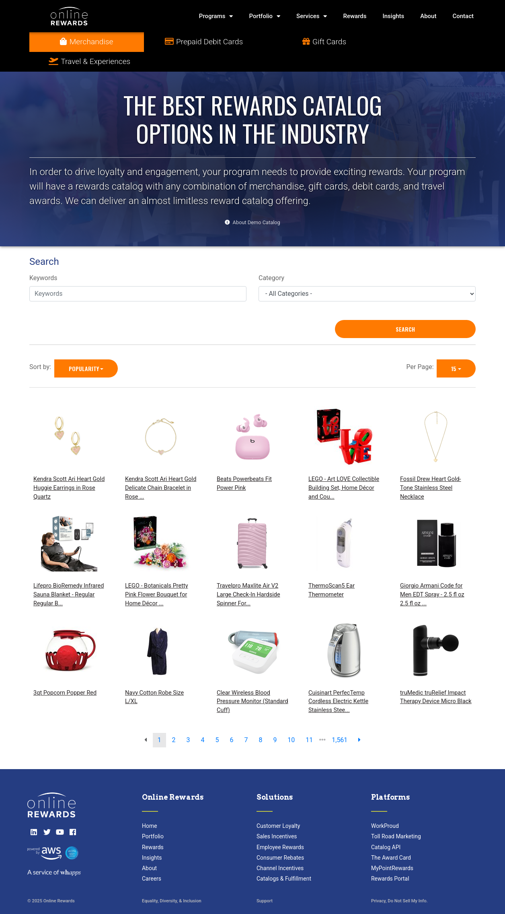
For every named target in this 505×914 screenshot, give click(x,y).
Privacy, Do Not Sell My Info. (399, 881)
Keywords (43, 258)
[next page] (359, 720)
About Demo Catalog (256, 203)
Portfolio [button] (264, 16)
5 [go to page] (217, 720)
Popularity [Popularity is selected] (84, 349)
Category (271, 258)
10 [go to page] (291, 720)
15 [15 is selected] (453, 349)
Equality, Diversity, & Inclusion (171, 881)
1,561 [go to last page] (339, 720)
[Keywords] (137, 274)
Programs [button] (216, 16)
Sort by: (41, 347)
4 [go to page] (203, 720)
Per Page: (421, 347)
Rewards (354, 16)
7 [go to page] (246, 720)
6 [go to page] (231, 720)
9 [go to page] (275, 720)
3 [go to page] (188, 720)
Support (265, 881)
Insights (393, 16)
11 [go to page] (309, 720)
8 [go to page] (260, 720)
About (428, 16)
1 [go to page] (159, 720)
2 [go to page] (174, 720)
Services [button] (311, 16)
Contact (463, 16)
